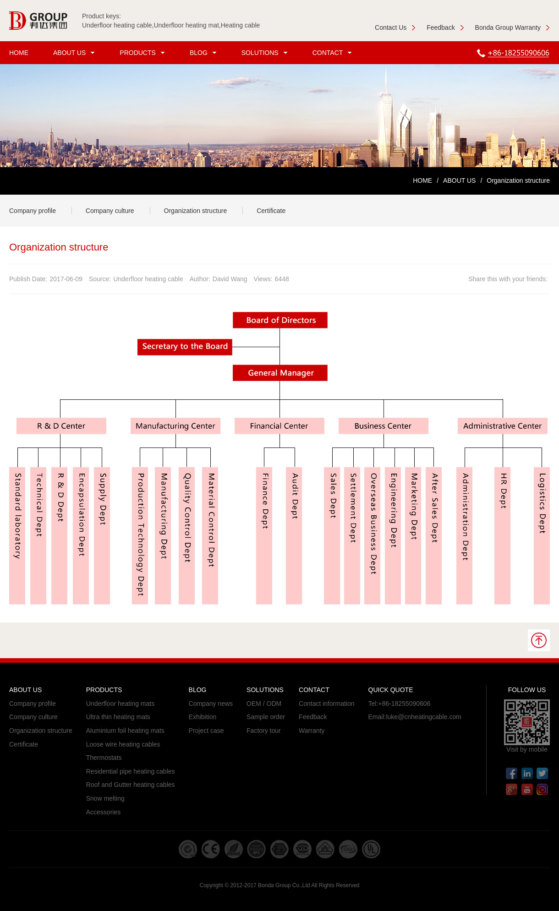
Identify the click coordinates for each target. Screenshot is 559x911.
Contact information (326, 703)
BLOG (204, 52)
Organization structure (195, 210)
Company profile (32, 210)
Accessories (103, 812)
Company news (211, 703)
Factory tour (264, 730)
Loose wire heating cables (123, 744)
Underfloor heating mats (120, 703)
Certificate (271, 210)
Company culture (110, 210)
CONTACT (333, 52)
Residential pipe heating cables (130, 771)
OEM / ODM (264, 703)
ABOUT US (75, 52)
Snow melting (105, 798)
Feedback (445, 27)
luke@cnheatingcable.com (423, 716)
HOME (18, 52)
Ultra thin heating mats (118, 716)
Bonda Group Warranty (512, 27)
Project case (206, 730)
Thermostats (104, 757)
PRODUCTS (143, 52)
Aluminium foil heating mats (125, 730)
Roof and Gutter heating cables (130, 784)
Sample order (266, 716)
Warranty (311, 730)
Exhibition (203, 716)
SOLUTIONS (265, 52)
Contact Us (395, 27)
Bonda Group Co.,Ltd (284, 885)
